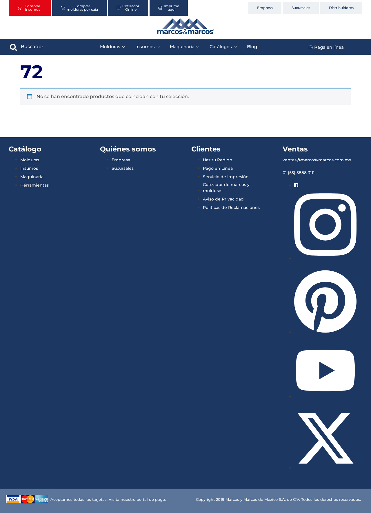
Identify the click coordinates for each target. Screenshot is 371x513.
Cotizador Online (128, 8)
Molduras (113, 46)
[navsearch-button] (13, 47)
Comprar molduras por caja (79, 8)
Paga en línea (326, 47)
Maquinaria (185, 46)
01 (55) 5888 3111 (298, 172)
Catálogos (224, 46)
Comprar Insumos (28, 8)
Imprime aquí (168, 8)
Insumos (148, 46)
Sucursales (301, 8)
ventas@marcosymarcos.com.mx (317, 159)
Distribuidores (341, 8)
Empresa (265, 8)
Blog (252, 46)
